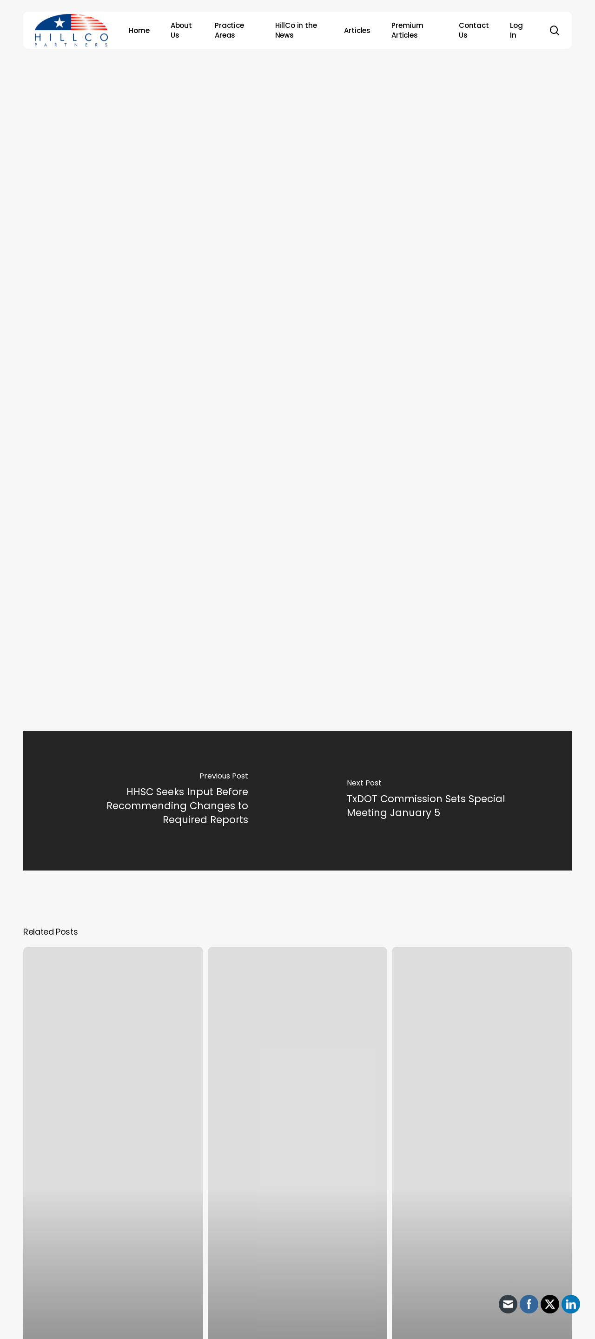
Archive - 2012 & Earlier (294, 91)
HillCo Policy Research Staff (312, 144)
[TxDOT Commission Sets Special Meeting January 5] (435, 801)
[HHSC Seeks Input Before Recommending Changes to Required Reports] (160, 801)
